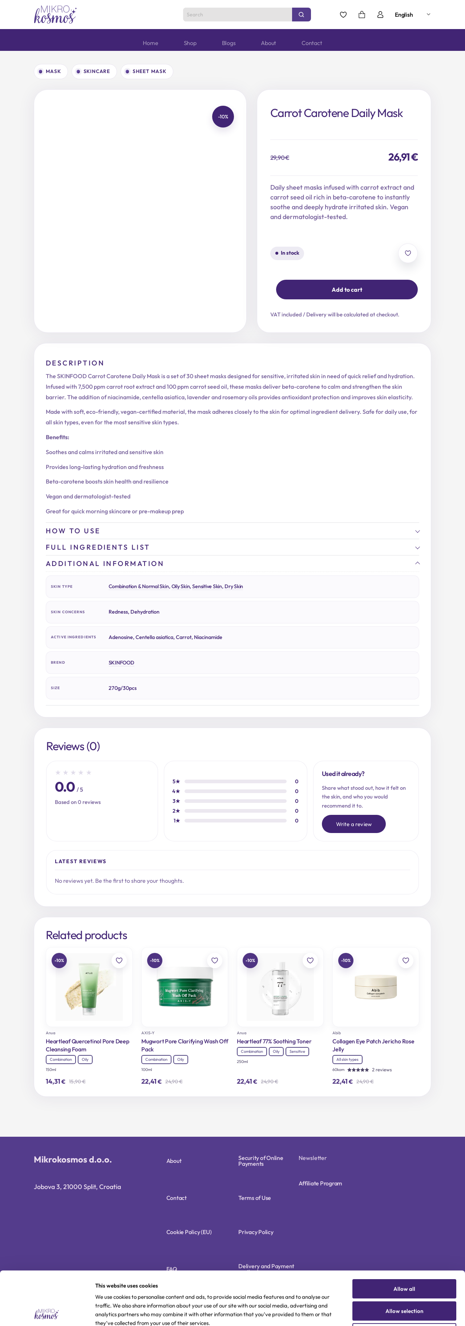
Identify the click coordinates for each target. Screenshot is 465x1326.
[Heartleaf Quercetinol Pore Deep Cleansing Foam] (89, 987)
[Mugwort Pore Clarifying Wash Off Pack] (184, 987)
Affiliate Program (320, 1183)
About (268, 43)
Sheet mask (149, 71)
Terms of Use (254, 1197)
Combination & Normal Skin (139, 586)
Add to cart (347, 289)
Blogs (229, 43)
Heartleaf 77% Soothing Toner (274, 1041)
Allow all (404, 1235)
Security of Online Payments (260, 1160)
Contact (312, 43)
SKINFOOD (121, 662)
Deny (404, 1279)
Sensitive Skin (207, 586)
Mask (53, 71)
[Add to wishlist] (408, 253)
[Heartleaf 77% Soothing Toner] (280, 987)
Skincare (97, 71)
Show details (377, 1312)
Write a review (354, 824)
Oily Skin (180, 586)
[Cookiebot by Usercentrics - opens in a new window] (47, 1311)
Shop (190, 43)
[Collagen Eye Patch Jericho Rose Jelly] (375, 987)
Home (150, 43)
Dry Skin (234, 586)
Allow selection (404, 1257)
